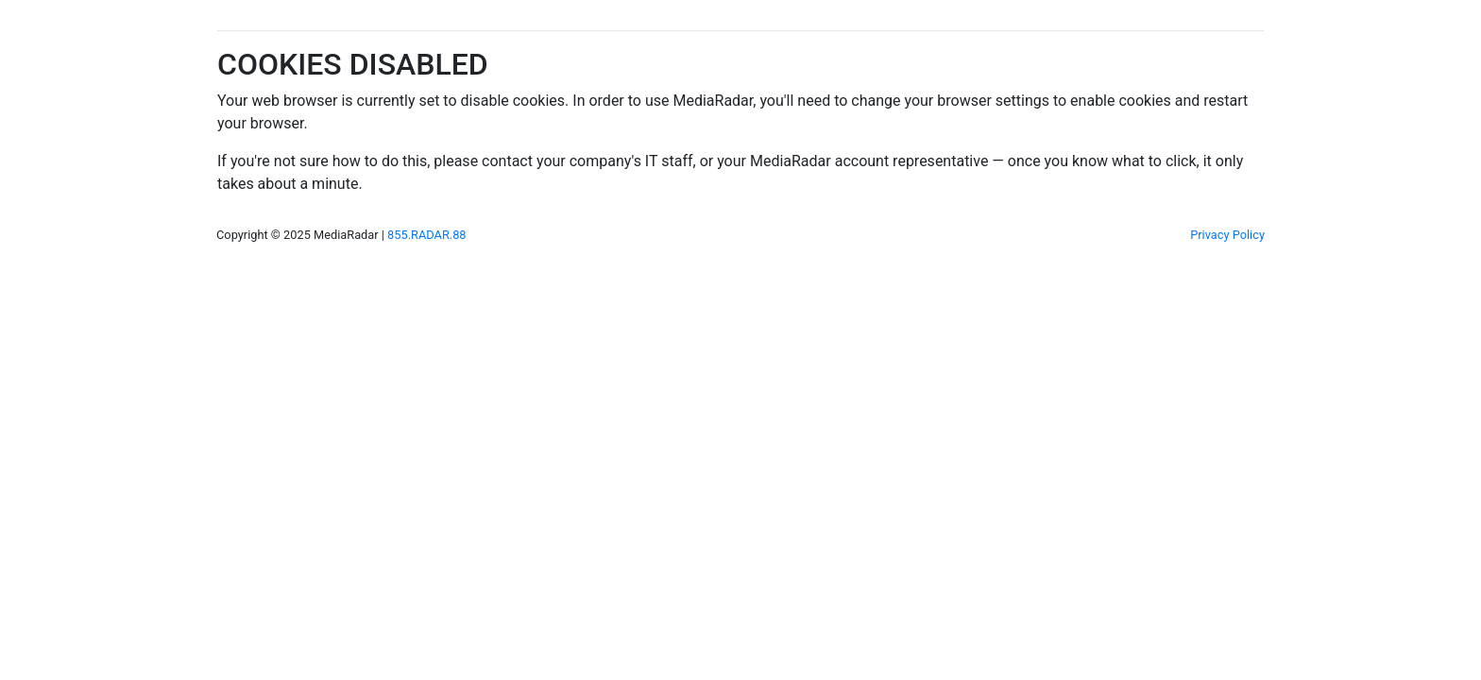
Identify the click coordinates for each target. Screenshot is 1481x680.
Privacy (1227, 235)
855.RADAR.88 (426, 235)
